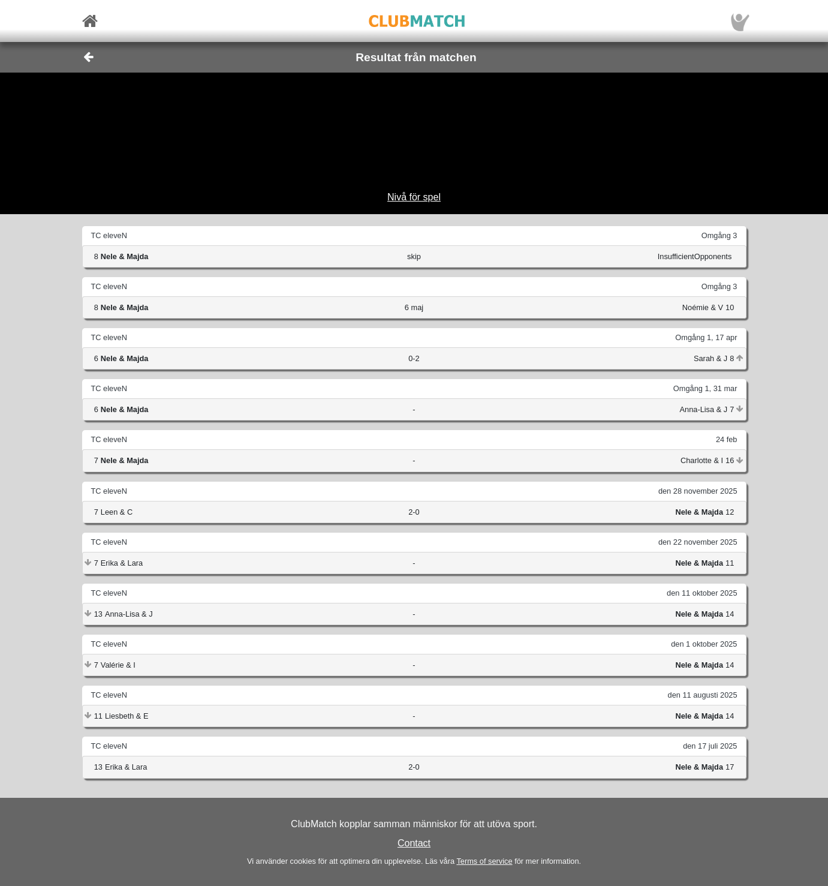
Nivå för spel (414, 197)
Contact (414, 843)
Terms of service (484, 861)
